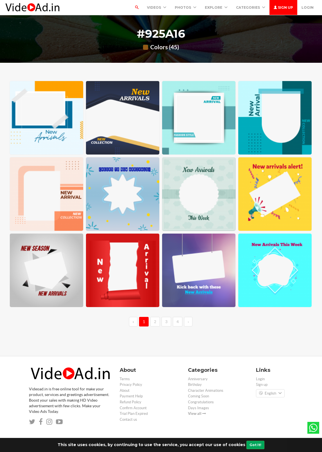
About (125, 390)
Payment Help (131, 396)
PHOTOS (185, 7)
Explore (216, 7)
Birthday (195, 384)
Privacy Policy (131, 384)
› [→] (188, 321)
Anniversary (198, 379)
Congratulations (201, 402)
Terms (125, 379)
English (270, 393)
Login (307, 7)
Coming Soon (198, 396)
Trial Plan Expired (134, 413)
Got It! (255, 445)
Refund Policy (130, 402)
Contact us (128, 419)
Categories (250, 7)
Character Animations (205, 390)
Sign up (283, 7)
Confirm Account (133, 408)
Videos (156, 7)
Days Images (198, 408)
